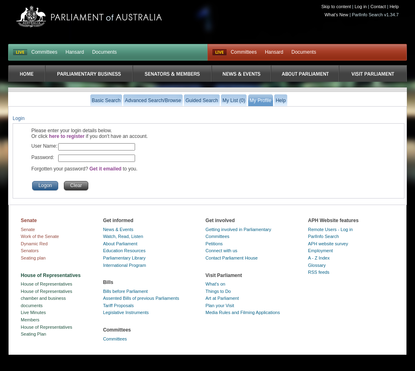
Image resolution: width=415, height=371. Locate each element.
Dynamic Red (34, 243)
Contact (378, 6)
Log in (361, 6)
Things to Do (218, 291)
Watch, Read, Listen (123, 236)
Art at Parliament (222, 298)
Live (219, 52)
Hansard (75, 52)
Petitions (214, 243)
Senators (30, 250)
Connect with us (221, 250)
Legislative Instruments (126, 312)
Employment (320, 250)
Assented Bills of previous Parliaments (141, 298)
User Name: (44, 146)
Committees (44, 52)
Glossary (316, 265)
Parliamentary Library (124, 257)
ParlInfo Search (323, 236)
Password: (42, 157)
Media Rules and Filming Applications (242, 312)
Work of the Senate (40, 236)
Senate (28, 229)
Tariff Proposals (118, 305)
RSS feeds (319, 272)
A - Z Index (319, 257)
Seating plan (33, 257)
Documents (104, 52)
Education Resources (124, 250)
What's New (336, 14)
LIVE (20, 52)
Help (394, 6)
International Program (124, 265)
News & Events (118, 229)
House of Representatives (46, 284)
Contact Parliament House (231, 257)
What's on (215, 284)
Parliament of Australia (89, 16)
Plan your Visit (219, 305)
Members (30, 319)
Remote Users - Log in (330, 229)
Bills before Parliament (125, 291)
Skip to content (336, 6)
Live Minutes (33, 312)
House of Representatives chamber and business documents (46, 298)
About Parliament (120, 243)
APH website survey (328, 243)
